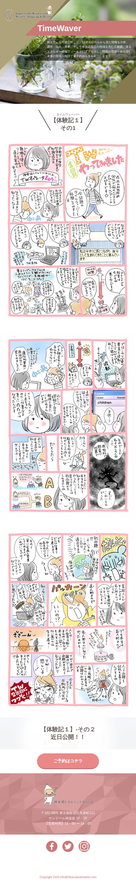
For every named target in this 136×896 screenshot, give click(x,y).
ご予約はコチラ (68, 761)
